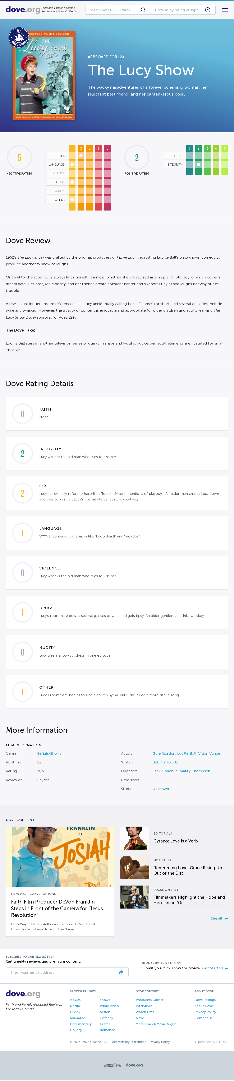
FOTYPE (222, 1043)
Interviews (144, 1007)
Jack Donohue (165, 772)
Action (105, 1013)
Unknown (160, 790)
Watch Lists (145, 1013)
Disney (75, 1013)
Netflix (75, 1007)
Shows (105, 1001)
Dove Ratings (205, 1001)
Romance (107, 1031)
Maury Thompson (195, 772)
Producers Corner (150, 1001)
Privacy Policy (205, 1013)
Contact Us (203, 1019)
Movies (75, 1001)
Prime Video (109, 1007)
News (140, 1019)
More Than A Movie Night (156, 1025)
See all (219, 919)
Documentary (81, 1025)
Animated (77, 1019)
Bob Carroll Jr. (165, 763)
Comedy (106, 1019)
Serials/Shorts (49, 754)
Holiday (76, 1031)
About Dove (203, 1007)
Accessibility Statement (129, 1043)
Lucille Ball (186, 754)
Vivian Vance (209, 754)
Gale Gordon (163, 754)
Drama (105, 1025)
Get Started (215, 969)
